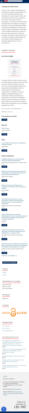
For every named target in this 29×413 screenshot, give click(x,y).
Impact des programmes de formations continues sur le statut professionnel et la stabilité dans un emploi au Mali (13, 231)
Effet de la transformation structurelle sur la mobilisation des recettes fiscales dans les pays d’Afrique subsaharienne (14, 173)
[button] (4, 409)
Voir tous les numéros (8, 255)
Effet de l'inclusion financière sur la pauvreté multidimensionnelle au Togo (14, 366)
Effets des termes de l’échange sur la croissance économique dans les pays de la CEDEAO (14, 187)
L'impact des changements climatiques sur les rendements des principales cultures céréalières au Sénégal (14, 350)
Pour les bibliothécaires (8, 330)
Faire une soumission (9, 262)
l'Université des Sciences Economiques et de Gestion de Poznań (13, 393)
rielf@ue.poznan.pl (16, 389)
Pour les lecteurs (6, 326)
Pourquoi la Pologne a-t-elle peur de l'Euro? (13, 356)
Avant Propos (5, 128)
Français (4, 275)
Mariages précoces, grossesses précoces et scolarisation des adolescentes (13, 360)
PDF (5, 119)
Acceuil (5, 376)
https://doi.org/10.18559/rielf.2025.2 (13, 108)
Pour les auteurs (6, 328)
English (4, 272)
